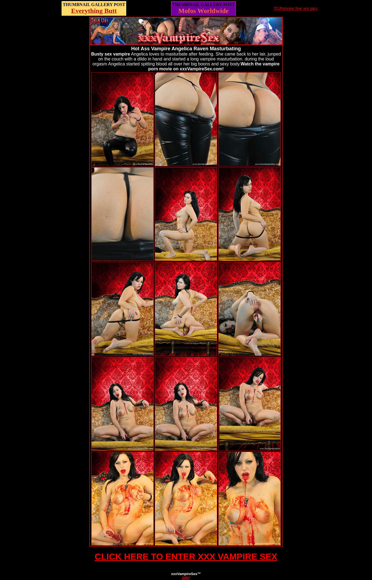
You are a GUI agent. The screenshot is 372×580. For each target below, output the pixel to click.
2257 (186, 578)
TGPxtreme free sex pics (295, 8)
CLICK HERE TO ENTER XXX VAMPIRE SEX (186, 557)
